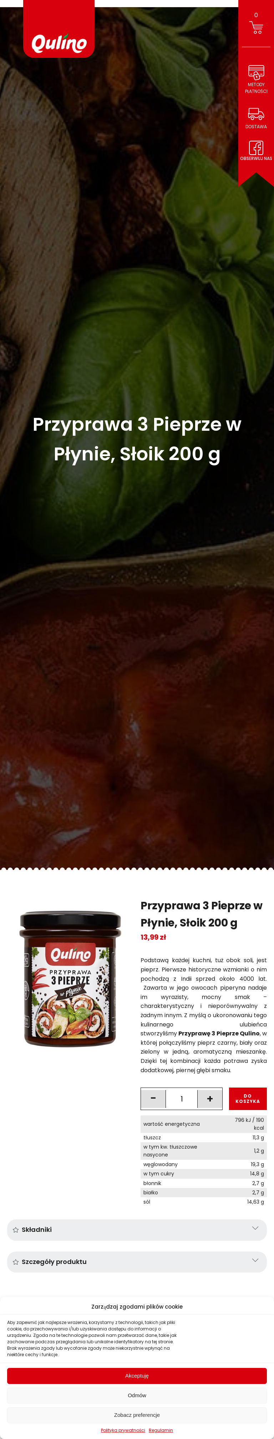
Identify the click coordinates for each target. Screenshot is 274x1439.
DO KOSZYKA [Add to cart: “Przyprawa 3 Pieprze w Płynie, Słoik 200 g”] (247, 1098)
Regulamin (161, 1430)
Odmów (137, 1395)
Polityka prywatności (123, 1430)
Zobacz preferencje (137, 1415)
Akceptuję (137, 1376)
